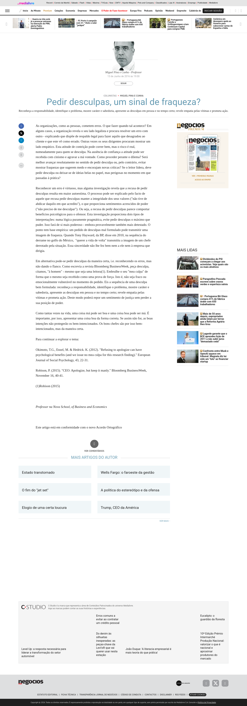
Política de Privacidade (207, 702)
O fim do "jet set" (35, 490)
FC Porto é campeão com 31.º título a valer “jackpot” (86, 23)
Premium (47, 11)
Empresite (181, 11)
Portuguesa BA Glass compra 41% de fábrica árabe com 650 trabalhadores (132, 23)
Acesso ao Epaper (203, 179)
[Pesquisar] (235, 10)
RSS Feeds (180, 694)
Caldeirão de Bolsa (198, 11)
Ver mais (164, 521)
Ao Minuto (35, 11)
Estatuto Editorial (47, 694)
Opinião (159, 11)
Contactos (150, 694)
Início (25, 11)
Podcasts (148, 11)
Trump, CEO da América (120, 508)
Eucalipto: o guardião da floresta (212, 617)
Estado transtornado (38, 472)
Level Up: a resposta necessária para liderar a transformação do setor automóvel (43, 652)
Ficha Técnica (68, 694)
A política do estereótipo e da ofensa (130, 490)
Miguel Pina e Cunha (131, 95)
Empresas (82, 11)
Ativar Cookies (197, 694)
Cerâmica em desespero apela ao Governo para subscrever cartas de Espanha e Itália (223, 23)
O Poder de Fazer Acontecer (114, 11)
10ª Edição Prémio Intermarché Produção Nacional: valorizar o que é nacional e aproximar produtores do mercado (212, 646)
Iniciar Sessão (213, 11)
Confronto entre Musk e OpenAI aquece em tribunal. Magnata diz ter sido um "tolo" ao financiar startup (214, 356)
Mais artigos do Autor (94, 457)
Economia (70, 11)
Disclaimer (166, 694)
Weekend (169, 11)
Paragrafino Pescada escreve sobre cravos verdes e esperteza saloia (214, 282)
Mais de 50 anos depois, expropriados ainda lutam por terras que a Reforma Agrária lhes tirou (212, 319)
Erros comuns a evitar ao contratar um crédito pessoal (108, 619)
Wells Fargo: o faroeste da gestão (127, 472)
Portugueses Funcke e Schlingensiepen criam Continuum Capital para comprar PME (178, 24)
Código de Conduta (131, 694)
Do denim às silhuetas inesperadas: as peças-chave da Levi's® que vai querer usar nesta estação (106, 644)
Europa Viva (136, 11)
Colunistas (110, 95)
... (21, 165)
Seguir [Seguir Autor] (123, 83)
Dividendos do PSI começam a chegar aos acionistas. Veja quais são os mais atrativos (214, 263)
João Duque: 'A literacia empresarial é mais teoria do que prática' (148, 650)
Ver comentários (94, 450)
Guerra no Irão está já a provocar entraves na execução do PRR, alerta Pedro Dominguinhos (41, 23)
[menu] (7, 11)
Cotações (59, 11)
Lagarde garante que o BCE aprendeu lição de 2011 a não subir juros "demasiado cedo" (213, 337)
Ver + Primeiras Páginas (203, 176)
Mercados (94, 11)
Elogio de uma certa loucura (45, 508)
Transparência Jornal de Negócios (98, 694)
